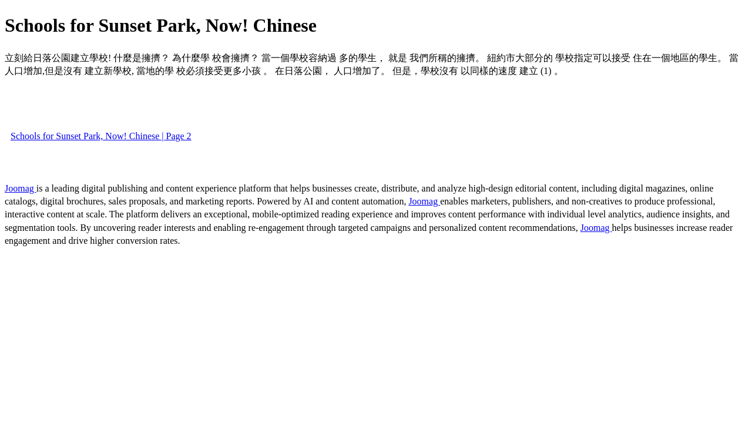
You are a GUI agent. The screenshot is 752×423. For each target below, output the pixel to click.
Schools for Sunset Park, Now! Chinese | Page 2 (101, 136)
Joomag (20, 188)
